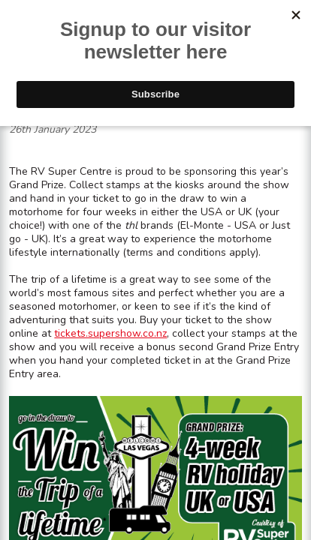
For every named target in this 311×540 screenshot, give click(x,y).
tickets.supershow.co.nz (110, 333)
